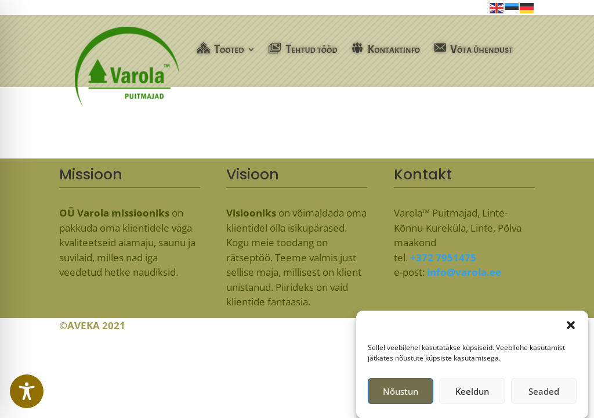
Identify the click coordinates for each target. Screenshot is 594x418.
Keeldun (472, 395)
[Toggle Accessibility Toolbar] (27, 391)
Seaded (543, 395)
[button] (571, 328)
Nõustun (400, 395)
